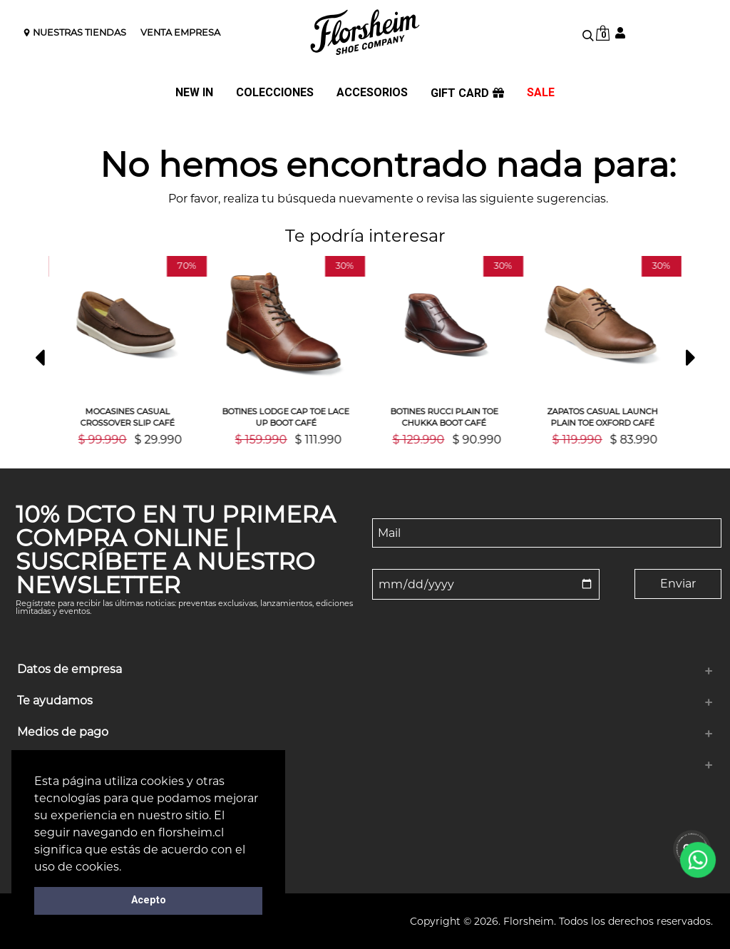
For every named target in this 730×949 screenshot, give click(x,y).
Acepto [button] (148, 900)
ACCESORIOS (372, 93)
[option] (137, 351)
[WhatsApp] (697, 859)
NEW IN (194, 93)
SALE (541, 93)
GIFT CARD (467, 93)
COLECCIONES (275, 93)
